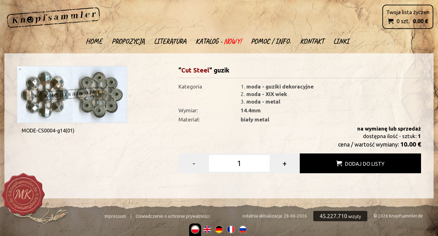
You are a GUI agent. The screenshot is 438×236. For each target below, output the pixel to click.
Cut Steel (195, 70)
